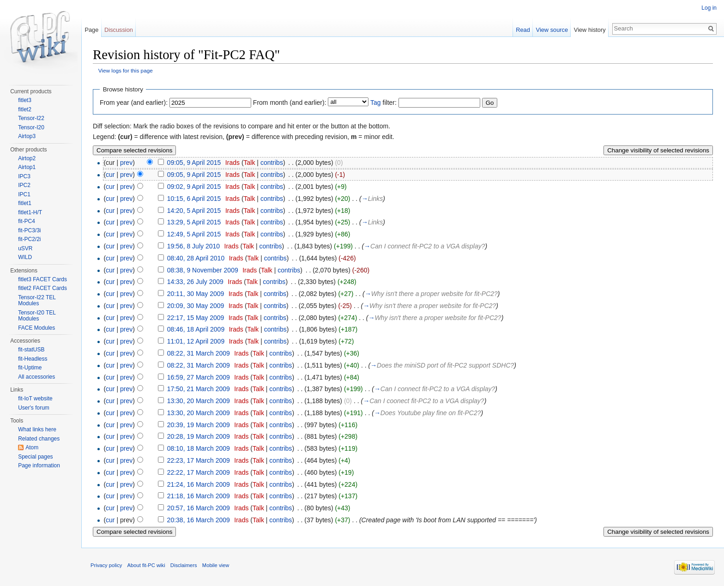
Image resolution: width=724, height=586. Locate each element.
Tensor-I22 (31, 118)
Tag (375, 102)
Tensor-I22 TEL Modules (36, 300)
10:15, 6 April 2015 (194, 198)
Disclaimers (183, 565)
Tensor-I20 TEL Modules (36, 315)
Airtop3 (27, 136)
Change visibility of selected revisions (658, 150)
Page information (39, 465)
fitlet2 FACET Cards (42, 288)
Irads (232, 162)
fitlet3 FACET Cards (42, 279)
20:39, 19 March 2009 (198, 425)
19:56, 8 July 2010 (193, 246)
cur (110, 174)
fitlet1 (24, 203)
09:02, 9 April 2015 (194, 186)
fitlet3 (24, 100)
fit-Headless (32, 359)
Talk (249, 162)
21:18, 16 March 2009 (198, 496)
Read (523, 29)
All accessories (36, 377)
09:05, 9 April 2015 (194, 162)
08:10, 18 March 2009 (198, 448)
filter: (383, 102)
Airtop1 (27, 167)
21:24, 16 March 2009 (198, 484)
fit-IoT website (35, 398)
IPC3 (24, 176)
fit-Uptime (30, 367)
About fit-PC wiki (146, 565)
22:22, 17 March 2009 (198, 472)
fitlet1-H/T (30, 212)
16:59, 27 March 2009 (198, 377)
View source (552, 29)
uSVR (25, 248)
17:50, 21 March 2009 (198, 389)
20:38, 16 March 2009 (198, 520)
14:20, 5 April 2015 (194, 210)
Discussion (118, 29)
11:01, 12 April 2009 (196, 341)
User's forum (33, 408)
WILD (25, 257)
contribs (271, 162)
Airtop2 (27, 158)
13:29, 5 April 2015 (194, 222)
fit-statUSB (31, 349)
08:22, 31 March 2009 (198, 353)
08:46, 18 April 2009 (196, 329)
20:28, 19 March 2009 (198, 436)
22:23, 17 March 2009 (198, 460)
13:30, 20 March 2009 (198, 401)
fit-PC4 (26, 221)
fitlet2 (24, 109)
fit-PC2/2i (29, 239)
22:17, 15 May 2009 (195, 317)
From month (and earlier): (289, 102)
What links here (37, 429)
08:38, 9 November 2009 (202, 270)
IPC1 (24, 194)
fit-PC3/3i (29, 230)
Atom (31, 447)
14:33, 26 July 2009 (195, 281)
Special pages (35, 456)
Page (91, 29)
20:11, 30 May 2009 (195, 293)
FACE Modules (36, 328)
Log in (709, 8)
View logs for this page (125, 70)
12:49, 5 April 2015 (194, 234)
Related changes (39, 438)
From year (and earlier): (134, 102)
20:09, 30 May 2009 (195, 305)
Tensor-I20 (31, 127)
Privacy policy (106, 565)
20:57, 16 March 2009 (198, 508)
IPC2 (24, 185)
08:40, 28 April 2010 (196, 258)
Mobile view (215, 565)
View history (590, 29)
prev (126, 162)
